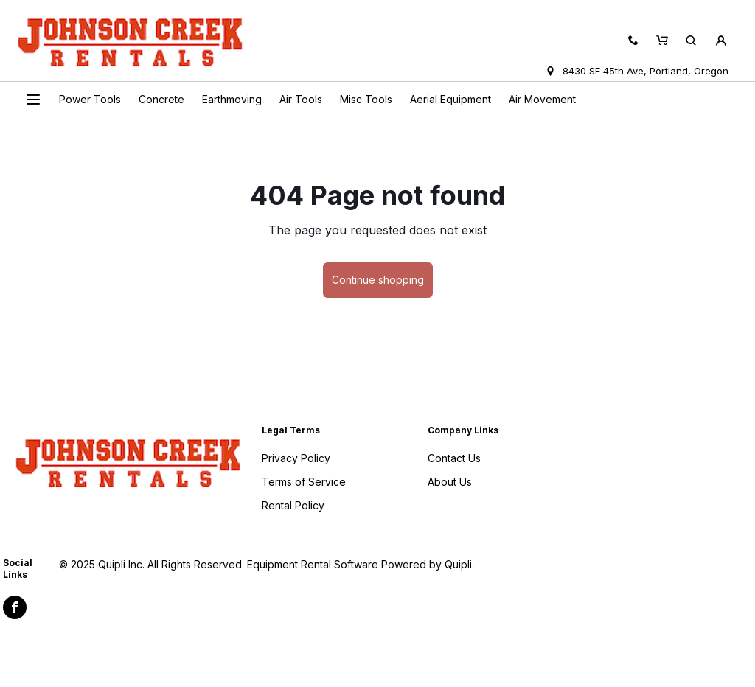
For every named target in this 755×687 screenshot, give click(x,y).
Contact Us (454, 458)
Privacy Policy (296, 458)
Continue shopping (378, 279)
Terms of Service (304, 481)
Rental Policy (293, 505)
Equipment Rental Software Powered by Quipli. (360, 564)
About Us (450, 481)
